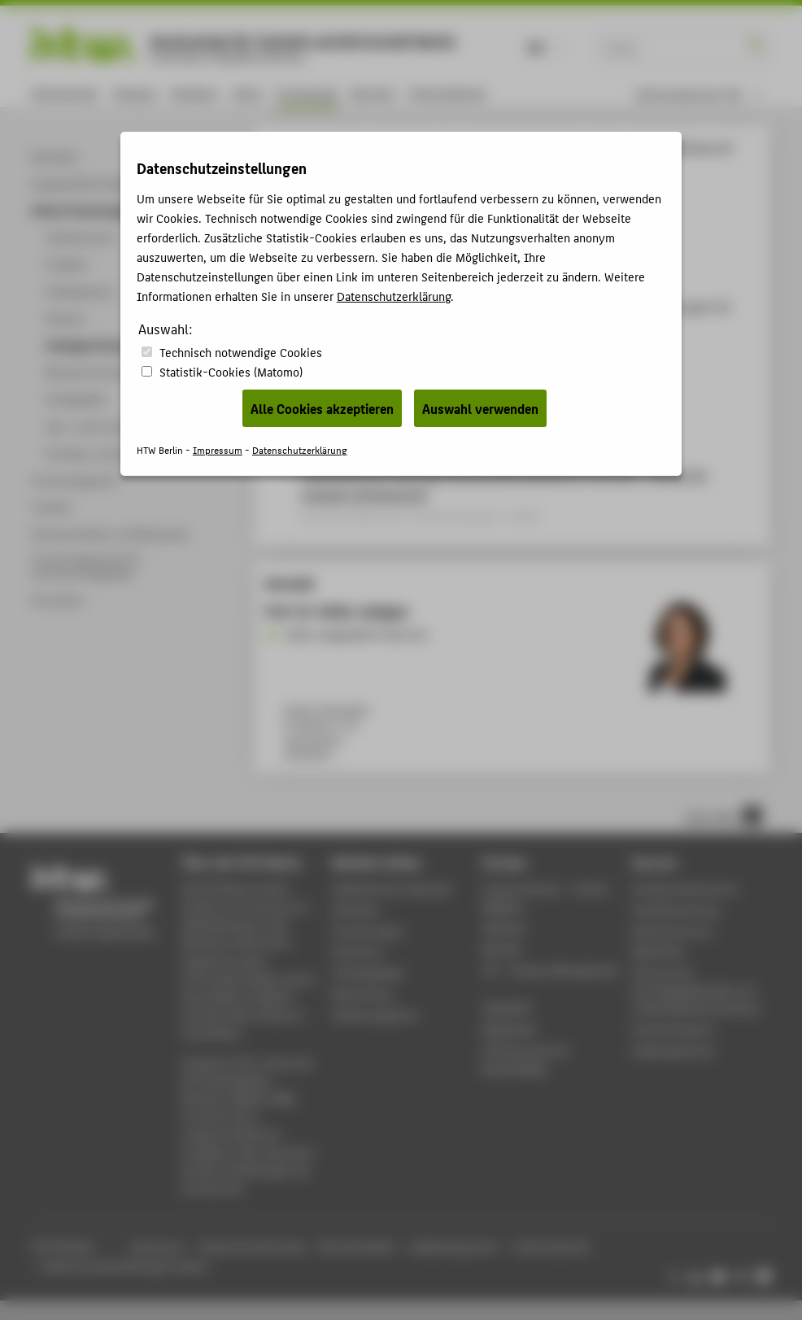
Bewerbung (361, 993)
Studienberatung (675, 909)
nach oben (723, 816)
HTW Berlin (297, 147)
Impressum (156, 1246)
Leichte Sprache (552, 1246)
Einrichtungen (368, 930)
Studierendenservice (684, 888)
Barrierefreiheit (357, 1246)
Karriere (373, 93)
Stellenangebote (374, 1014)
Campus (134, 93)
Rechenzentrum (672, 930)
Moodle (501, 948)
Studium (194, 93)
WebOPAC (507, 1008)
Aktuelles (356, 909)
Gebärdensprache (453, 1246)
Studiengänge (367, 972)
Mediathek (509, 1029)
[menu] (699, 94)
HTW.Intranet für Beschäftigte (525, 1059)
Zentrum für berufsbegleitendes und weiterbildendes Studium (696, 990)
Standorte (357, 951)
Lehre (247, 93)
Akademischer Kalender (391, 888)
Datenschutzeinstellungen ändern (125, 1265)
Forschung (307, 93)
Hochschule (65, 93)
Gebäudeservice (672, 1050)
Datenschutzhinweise (252, 1246)
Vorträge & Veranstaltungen (578, 147)
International (447, 93)
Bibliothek (658, 951)
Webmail (503, 927)
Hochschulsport (673, 1029)
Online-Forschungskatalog (449, 147)
